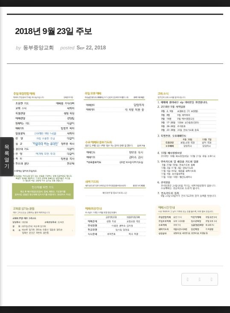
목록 (6, 156)
